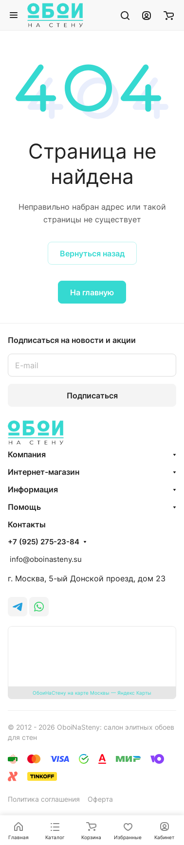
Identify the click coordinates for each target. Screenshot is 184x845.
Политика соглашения (44, 799)
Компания (27, 454)
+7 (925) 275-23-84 (43, 542)
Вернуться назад (92, 253)
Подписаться (92, 395)
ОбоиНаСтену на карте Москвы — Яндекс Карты (92, 693)
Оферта (100, 799)
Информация (33, 489)
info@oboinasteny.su (45, 559)
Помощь (24, 507)
